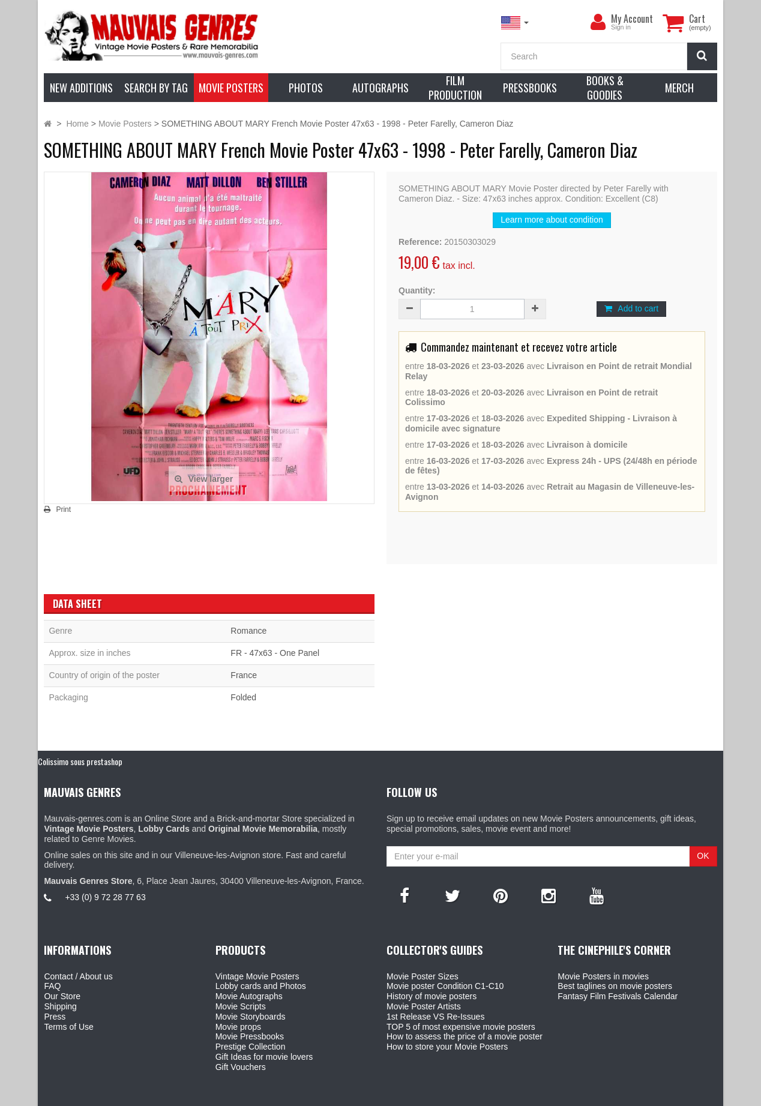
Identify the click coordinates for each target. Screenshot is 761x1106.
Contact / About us (78, 976)
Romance (248, 631)
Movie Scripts (240, 1006)
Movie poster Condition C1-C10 (445, 986)
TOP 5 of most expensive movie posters (461, 1027)
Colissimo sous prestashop (80, 761)
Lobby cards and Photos (260, 986)
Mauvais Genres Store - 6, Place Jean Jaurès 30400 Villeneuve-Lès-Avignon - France (408, 1095)
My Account (632, 18)
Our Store (62, 996)
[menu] (598, 22)
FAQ (52, 986)
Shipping (60, 1006)
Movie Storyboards (250, 1016)
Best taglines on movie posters (615, 986)
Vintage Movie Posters (257, 976)
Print (63, 509)
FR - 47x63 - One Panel (274, 653)
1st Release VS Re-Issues (435, 1016)
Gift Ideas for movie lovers (264, 1057)
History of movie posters (432, 996)
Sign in (621, 27)
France (243, 675)
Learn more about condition (552, 219)
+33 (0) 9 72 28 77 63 (105, 897)
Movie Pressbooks (249, 1036)
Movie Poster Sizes (423, 976)
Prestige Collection (250, 1046)
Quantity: (417, 290)
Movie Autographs (249, 996)
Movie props (238, 1027)
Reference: (420, 242)
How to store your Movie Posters (447, 1046)
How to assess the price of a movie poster (465, 1036)
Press (54, 1016)
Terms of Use (68, 1027)
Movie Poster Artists (424, 1006)
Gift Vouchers (240, 1067)
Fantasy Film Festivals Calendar (618, 996)
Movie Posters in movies (603, 976)
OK (703, 856)
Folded (243, 697)
